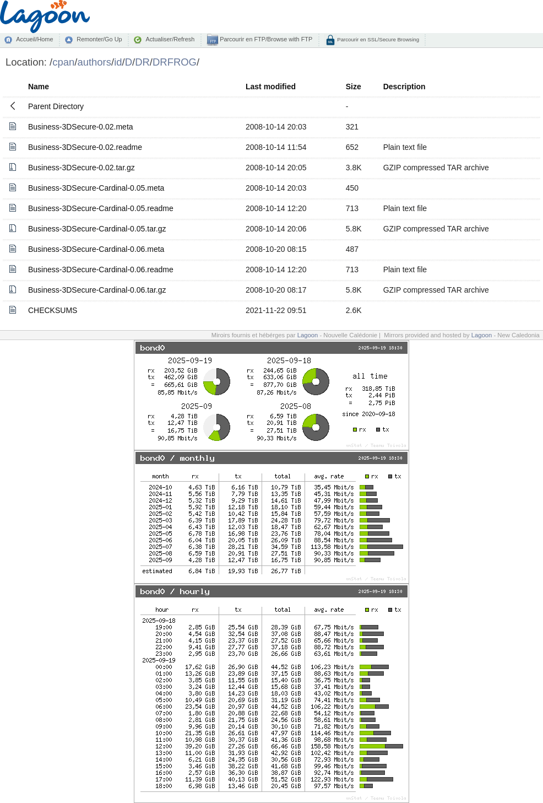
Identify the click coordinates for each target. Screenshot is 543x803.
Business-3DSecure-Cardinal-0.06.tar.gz (97, 289)
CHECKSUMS (52, 310)
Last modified (271, 86)
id (118, 62)
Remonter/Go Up (99, 39)
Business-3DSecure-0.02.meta (80, 126)
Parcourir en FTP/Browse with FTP (265, 39)
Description (404, 86)
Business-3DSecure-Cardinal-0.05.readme (100, 208)
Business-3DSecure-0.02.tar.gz (81, 167)
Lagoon (307, 335)
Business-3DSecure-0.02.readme (85, 147)
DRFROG (175, 62)
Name (38, 86)
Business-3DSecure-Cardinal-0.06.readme (100, 269)
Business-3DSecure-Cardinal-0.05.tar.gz (97, 228)
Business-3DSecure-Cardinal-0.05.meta (96, 188)
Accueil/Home (34, 39)
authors (94, 62)
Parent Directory (56, 106)
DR (142, 62)
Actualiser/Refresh (169, 39)
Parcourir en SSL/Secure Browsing (377, 39)
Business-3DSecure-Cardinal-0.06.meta (96, 249)
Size (353, 86)
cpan (63, 62)
